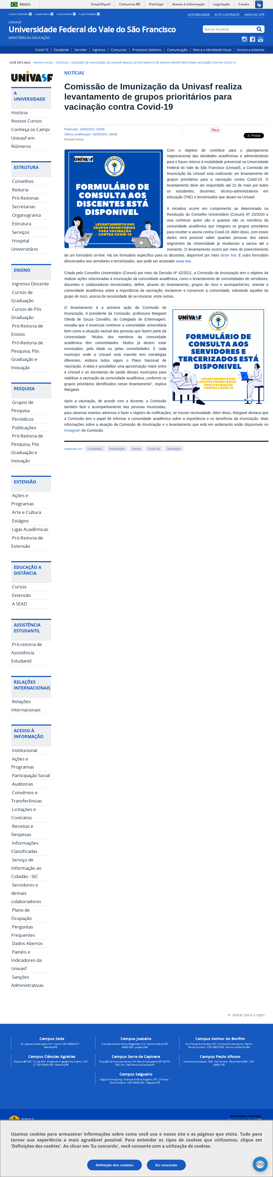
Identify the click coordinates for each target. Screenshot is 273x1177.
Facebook (253, 39)
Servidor (80, 50)
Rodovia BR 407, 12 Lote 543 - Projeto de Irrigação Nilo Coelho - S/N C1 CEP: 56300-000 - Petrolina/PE (50, 1063)
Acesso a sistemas (250, 50)
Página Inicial (43, 62)
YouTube (261, 39)
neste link (183, 261)
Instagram (245, 39)
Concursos (119, 50)
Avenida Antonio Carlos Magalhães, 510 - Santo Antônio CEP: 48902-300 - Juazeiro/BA (135, 1045)
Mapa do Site (254, 15)
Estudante (61, 50)
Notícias (62, 62)
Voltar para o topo (248, 1014)
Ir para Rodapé (89, 14)
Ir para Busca (67, 14)
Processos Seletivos (147, 50)
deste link (228, 255)
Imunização (117, 448)
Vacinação (173, 448)
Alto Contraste (227, 15)
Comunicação (177, 50)
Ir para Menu (44, 14)
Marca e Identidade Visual (212, 50)
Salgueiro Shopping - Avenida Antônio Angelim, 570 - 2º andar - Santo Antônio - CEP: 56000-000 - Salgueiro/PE (135, 1081)
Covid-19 (41, 50)
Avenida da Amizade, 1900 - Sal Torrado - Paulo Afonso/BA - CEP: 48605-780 (218, 1063)
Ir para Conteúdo (21, 14)
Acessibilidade (199, 15)
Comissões (95, 448)
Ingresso (99, 50)
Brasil (25, 4)
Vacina (136, 448)
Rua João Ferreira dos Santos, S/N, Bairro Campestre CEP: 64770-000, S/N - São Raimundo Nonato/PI (134, 1063)
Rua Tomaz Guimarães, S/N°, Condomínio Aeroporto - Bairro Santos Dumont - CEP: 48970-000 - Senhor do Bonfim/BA (219, 1045)
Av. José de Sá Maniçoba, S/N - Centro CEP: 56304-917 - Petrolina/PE (51, 1045)
